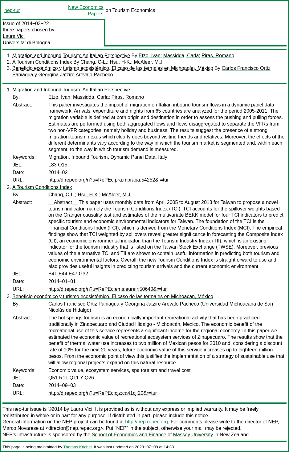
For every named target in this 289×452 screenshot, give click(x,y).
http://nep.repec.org (146, 421)
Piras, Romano (217, 55)
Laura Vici (14, 36)
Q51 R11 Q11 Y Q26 (71, 377)
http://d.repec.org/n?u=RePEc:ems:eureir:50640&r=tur (107, 289)
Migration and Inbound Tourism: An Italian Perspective (71, 55)
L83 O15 (57, 164)
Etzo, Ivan (150, 55)
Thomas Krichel (77, 447)
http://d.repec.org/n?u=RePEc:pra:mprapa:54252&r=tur (108, 179)
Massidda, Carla (181, 55)
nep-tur (12, 10)
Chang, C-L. (93, 62)
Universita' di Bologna (26, 42)
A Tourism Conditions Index (42, 62)
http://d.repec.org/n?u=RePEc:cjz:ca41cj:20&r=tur (102, 393)
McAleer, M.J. (149, 62)
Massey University (193, 434)
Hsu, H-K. (120, 62)
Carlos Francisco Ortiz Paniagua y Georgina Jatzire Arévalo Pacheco (123, 303)
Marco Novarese (20, 428)
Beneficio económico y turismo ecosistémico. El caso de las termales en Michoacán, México (112, 68)
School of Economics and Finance (129, 434)
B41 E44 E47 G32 (68, 273)
